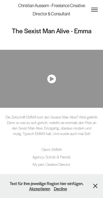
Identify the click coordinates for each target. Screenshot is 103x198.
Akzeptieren (39, 188)
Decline (60, 188)
